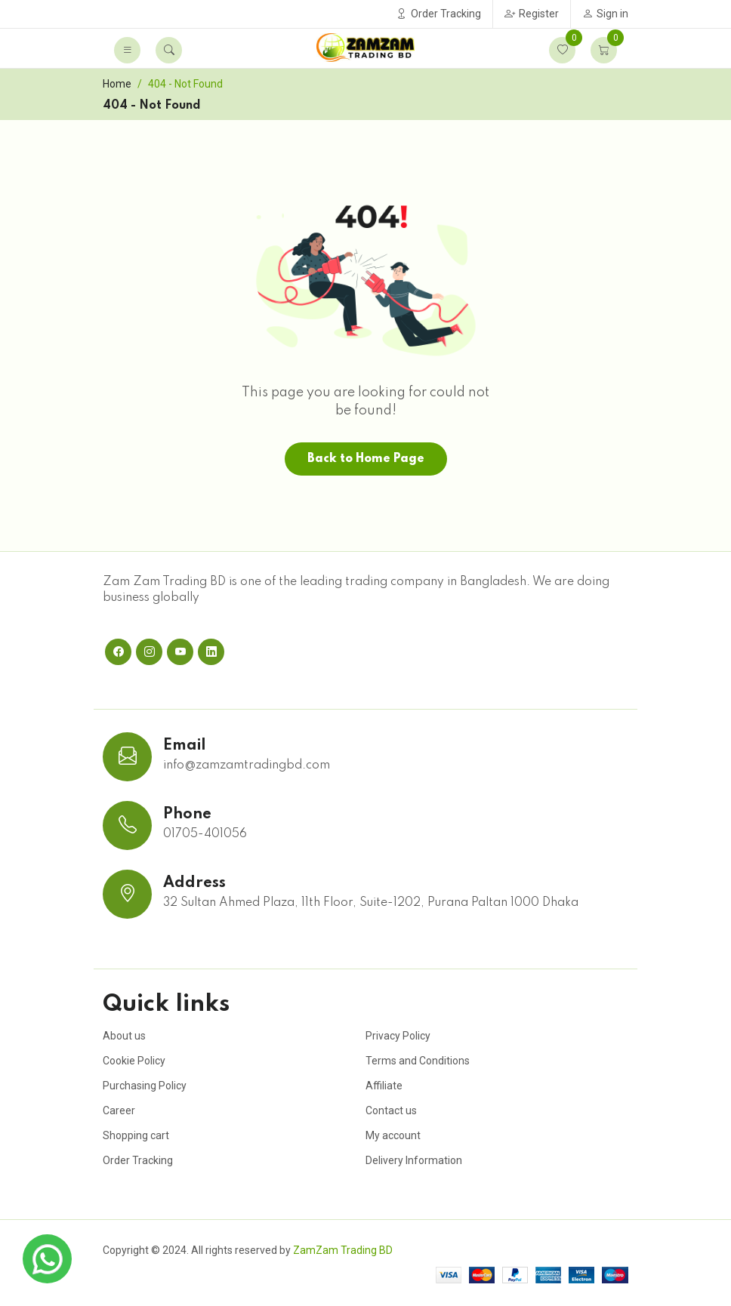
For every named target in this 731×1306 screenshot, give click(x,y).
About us (124, 1036)
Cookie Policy (134, 1061)
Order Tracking (438, 13)
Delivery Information (414, 1160)
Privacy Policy (398, 1036)
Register (531, 13)
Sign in (605, 13)
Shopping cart (136, 1135)
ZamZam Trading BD (343, 1250)
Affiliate (384, 1086)
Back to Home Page (365, 459)
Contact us (391, 1110)
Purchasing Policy (145, 1086)
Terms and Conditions (418, 1061)
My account (393, 1135)
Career (119, 1110)
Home (117, 84)
